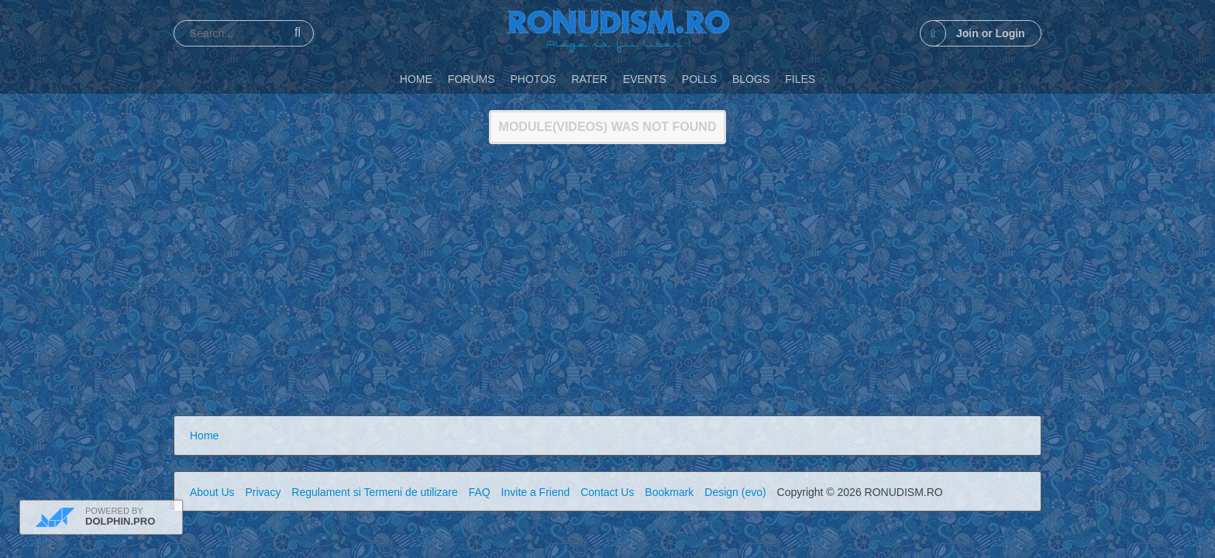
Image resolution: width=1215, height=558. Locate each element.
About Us (212, 492)
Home (204, 435)
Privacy (263, 492)
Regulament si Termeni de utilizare (374, 492)
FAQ (479, 492)
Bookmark (669, 492)
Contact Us (607, 492)
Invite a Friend (535, 492)
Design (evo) (735, 492)
